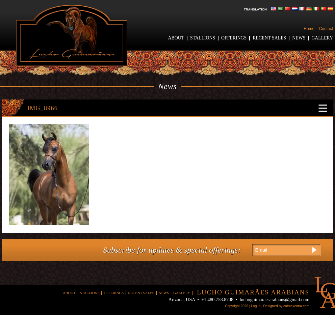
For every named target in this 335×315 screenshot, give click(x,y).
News (298, 37)
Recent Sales (269, 37)
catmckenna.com (296, 306)
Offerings (234, 37)
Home (309, 28)
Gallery (322, 37)
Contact (326, 28)
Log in (255, 306)
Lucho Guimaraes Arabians (71, 35)
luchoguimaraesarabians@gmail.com (274, 299)
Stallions (202, 37)
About (176, 37)
